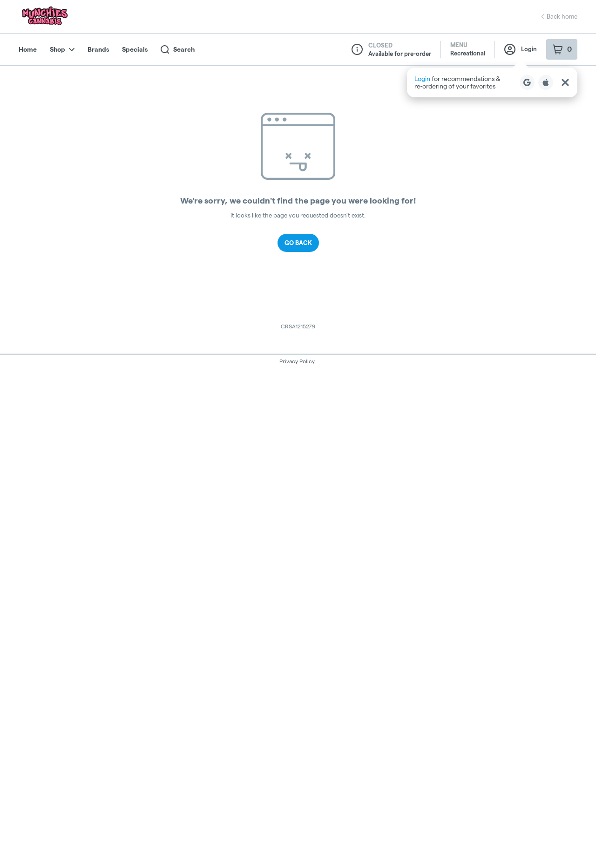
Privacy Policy (297, 361)
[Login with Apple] (545, 82)
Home (28, 49)
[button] (492, 82)
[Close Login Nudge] (565, 82)
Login (520, 49)
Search (178, 49)
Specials (135, 49)
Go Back (298, 242)
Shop (62, 49)
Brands (98, 49)
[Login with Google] (527, 82)
